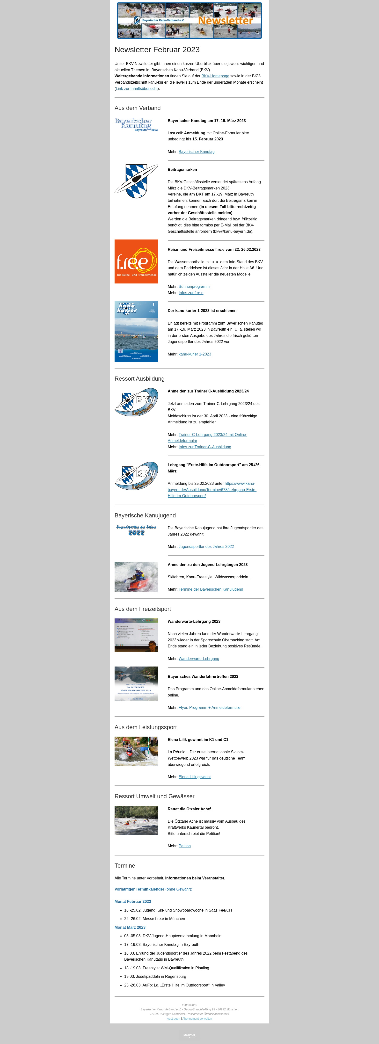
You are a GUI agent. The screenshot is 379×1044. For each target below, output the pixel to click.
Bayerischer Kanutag (197, 152)
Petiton (185, 846)
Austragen (173, 1018)
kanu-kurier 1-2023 (195, 354)
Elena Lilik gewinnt (195, 777)
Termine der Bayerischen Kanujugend (211, 589)
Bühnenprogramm (194, 286)
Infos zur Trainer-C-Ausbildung (205, 447)
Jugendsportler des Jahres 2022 (206, 546)
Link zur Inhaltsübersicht (137, 89)
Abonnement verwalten (197, 1018)
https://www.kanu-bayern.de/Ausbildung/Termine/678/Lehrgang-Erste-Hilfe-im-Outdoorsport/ (212, 489)
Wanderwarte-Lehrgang (199, 659)
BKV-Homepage (215, 76)
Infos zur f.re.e (191, 293)
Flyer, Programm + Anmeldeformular (210, 707)
